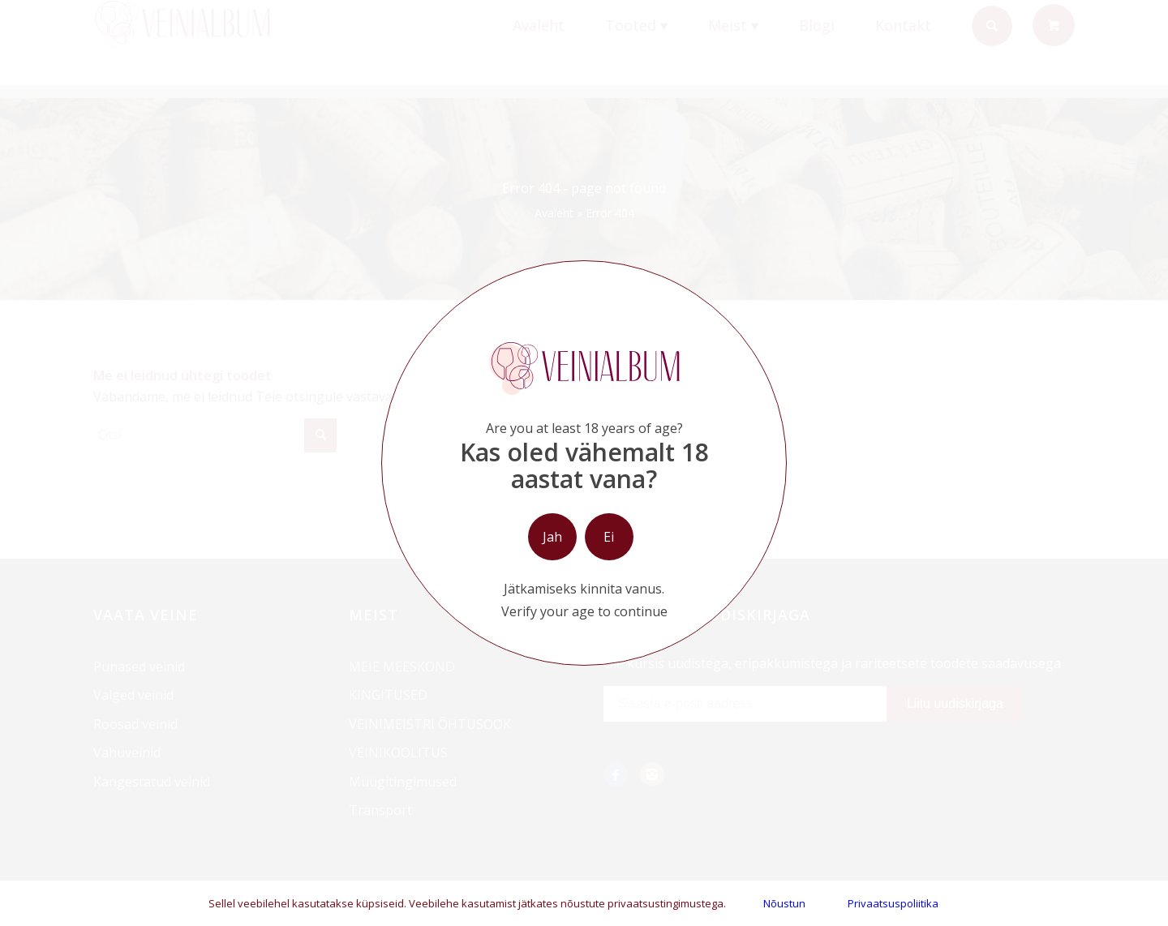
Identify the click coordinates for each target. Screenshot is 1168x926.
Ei (608, 537)
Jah (552, 537)
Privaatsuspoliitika (893, 903)
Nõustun (784, 903)
